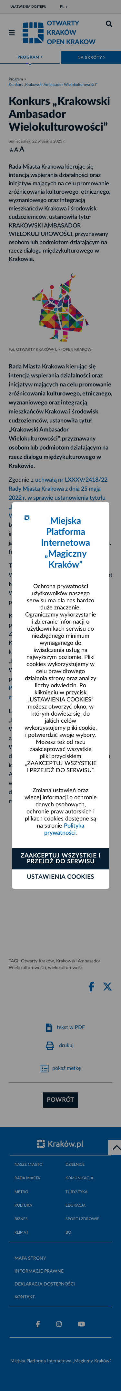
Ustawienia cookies (60, 877)
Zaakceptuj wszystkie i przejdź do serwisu (60, 859)
